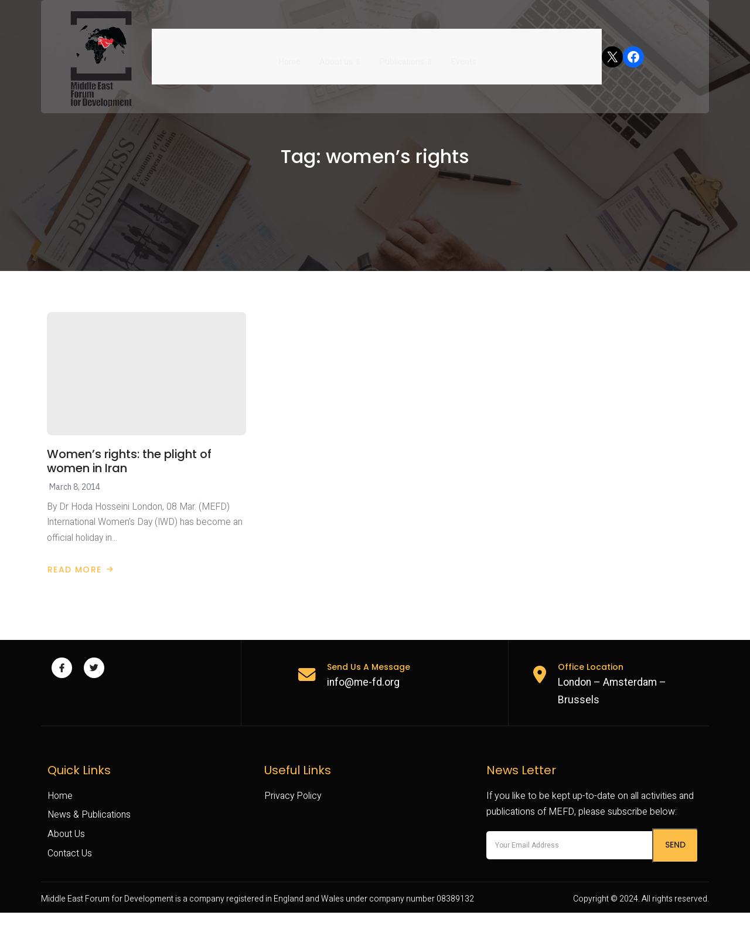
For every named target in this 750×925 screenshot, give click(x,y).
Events (462, 56)
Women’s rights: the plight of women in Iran (130, 468)
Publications (405, 56)
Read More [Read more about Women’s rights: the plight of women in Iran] (80, 578)
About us (340, 56)
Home (291, 56)
